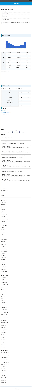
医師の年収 (2, 227)
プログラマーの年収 (3, 221)
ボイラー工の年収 (3, 327)
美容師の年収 (2, 287)
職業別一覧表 (2, 195)
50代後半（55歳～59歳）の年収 (5, 364)
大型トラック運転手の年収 (4, 312)
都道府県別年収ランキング (4, 190)
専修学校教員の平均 (3, 266)
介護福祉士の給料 (3, 253)
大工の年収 (2, 346)
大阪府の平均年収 (3, 377)
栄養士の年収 (2, 246)
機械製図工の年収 (3, 325)
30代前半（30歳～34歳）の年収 (5, 355)
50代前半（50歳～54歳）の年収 (5, 362)
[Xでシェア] (8, 132)
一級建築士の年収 (3, 202)
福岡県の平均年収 (3, 380)
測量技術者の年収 (3, 204)
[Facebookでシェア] (16, 132)
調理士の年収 (2, 289)
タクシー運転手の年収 (4, 309)
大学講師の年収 (3, 264)
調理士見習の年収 (3, 291)
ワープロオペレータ (3, 269)
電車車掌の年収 (3, 302)
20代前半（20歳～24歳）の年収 (5, 352)
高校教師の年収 (3, 259)
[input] (16, 198)
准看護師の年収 (3, 236)
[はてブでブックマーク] (23, 132)
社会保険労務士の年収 (4, 214)
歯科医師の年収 (3, 229)
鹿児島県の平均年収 (3, 382)
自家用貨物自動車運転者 (4, 307)
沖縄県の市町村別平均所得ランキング (6, 112)
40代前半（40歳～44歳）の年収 (5, 359)
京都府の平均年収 (3, 375)
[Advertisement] (16, 30)
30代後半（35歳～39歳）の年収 (5, 357)
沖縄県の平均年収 (3, 110)
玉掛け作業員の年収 (3, 332)
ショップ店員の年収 (3, 279)
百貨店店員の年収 (3, 277)
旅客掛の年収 (2, 304)
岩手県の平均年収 (3, 370)
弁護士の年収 (2, 211)
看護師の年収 (2, 234)
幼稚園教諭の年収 (3, 257)
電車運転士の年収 (3, 300)
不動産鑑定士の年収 (3, 216)
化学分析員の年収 (3, 209)
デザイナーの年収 (3, 223)
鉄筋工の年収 (2, 339)
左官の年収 (2, 342)
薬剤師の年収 (2, 232)
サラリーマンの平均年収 (4, 188)
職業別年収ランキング (4, 192)
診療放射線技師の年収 (4, 239)
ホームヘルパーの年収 (4, 251)
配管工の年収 (2, 344)
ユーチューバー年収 (3, 296)
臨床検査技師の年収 (3, 241)
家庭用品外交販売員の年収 (4, 284)
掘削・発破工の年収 (3, 334)
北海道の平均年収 (3, 368)
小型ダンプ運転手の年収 (4, 314)
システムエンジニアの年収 (4, 219)
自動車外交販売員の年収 (4, 282)
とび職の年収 (2, 337)
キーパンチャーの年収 (4, 271)
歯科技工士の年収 (3, 244)
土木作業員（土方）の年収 (4, 322)
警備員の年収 (2, 294)
